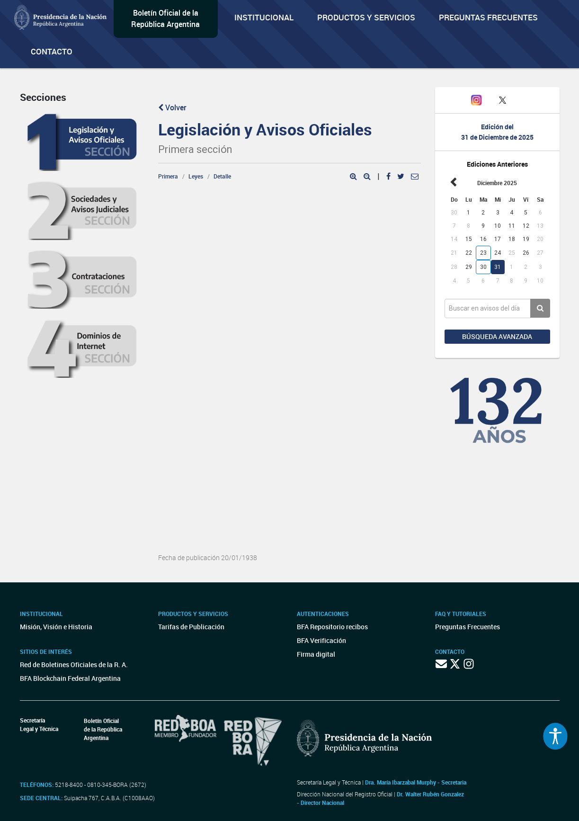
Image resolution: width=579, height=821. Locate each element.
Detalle (222, 176)
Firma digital (316, 654)
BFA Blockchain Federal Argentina (70, 678)
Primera (168, 176)
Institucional (264, 17)
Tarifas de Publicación (191, 626)
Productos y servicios (366, 17)
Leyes (195, 176)
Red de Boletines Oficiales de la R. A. (74, 664)
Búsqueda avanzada (497, 336)
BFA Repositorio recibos (332, 626)
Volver (172, 107)
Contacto (51, 51)
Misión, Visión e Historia (56, 626)
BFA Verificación (321, 640)
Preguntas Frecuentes (488, 17)
